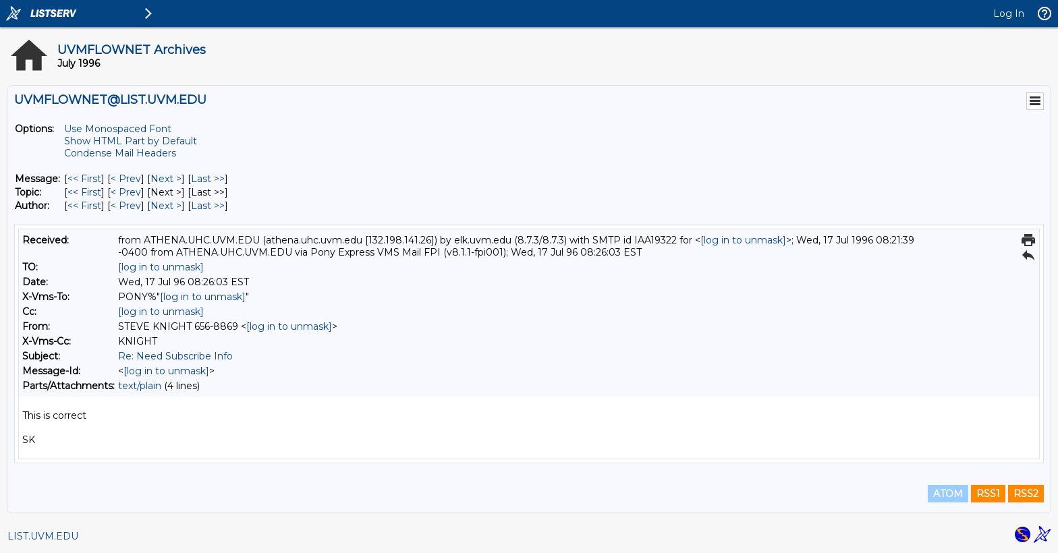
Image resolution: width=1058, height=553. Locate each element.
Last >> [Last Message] (208, 179)
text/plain (139, 386)
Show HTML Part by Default (130, 141)
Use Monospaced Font (117, 129)
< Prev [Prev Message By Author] (126, 206)
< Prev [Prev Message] (126, 179)
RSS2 (1025, 494)
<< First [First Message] (84, 179)
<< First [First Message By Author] (84, 206)
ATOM (948, 494)
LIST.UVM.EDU (42, 536)
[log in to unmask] (743, 240)
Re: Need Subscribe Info (175, 356)
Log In (1008, 13)
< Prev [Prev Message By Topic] (126, 192)
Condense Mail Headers (120, 153)
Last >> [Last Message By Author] (208, 206)
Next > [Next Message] (166, 179)
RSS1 (988, 494)
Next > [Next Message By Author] (166, 206)
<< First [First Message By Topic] (84, 192)
